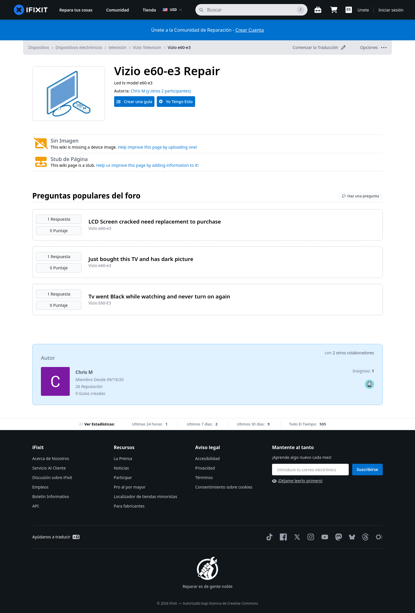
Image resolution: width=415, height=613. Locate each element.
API (35, 506)
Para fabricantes (129, 506)
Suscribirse (367, 469)
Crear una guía (134, 101)
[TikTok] (268, 536)
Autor (48, 357)
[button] (348, 10)
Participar (123, 477)
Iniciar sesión (390, 10)
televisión (118, 47)
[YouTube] (323, 536)
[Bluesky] (351, 537)
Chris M (138, 91)
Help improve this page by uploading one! (157, 147)
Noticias (121, 468)
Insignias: (363, 371)
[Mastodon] (337, 536)
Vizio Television (147, 47)
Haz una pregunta (360, 195)
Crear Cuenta (249, 30)
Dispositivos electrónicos (78, 47)
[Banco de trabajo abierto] (318, 10)
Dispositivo (38, 47)
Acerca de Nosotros (50, 458)
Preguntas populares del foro (86, 195)
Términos (204, 477)
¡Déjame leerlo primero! (297, 480)
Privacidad (205, 468)
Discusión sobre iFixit (52, 477)
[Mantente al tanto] (310, 469)
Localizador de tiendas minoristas (145, 496)
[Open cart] (334, 9)
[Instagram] (309, 536)
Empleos (40, 487)
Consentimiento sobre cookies (223, 487)
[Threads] (364, 536)
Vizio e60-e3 (179, 47)
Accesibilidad (207, 458)
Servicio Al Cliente (49, 468)
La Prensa (123, 458)
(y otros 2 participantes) (168, 91)
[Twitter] (296, 536)
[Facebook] (282, 536)
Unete (363, 10)
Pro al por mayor (130, 487)
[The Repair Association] (378, 536)
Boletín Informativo (50, 496)
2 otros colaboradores (353, 352)
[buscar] (251, 10)
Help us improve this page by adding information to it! (147, 165)
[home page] (31, 10)
